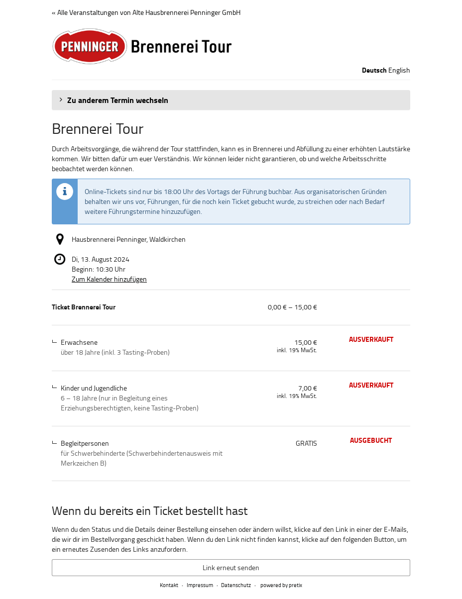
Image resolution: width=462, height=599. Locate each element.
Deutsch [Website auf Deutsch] (374, 70)
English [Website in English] (399, 70)
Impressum (200, 585)
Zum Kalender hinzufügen (109, 279)
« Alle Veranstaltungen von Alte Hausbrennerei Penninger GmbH (146, 12)
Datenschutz (236, 585)
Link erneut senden (231, 567)
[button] (231, 100)
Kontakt (169, 585)
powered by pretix (281, 585)
